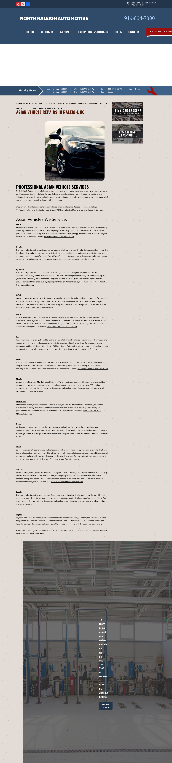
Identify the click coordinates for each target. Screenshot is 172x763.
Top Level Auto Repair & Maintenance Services (65, 103)
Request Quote (106, 706)
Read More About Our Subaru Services (67, 481)
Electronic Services (95, 210)
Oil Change (60, 210)
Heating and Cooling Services (37, 210)
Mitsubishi (21, 401)
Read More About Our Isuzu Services (62, 326)
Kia (17, 337)
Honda (19, 247)
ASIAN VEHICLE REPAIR (98, 103)
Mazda (19, 379)
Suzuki (19, 492)
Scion (18, 447)
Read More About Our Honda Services (78, 259)
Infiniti (19, 295)
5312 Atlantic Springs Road (38, 108)
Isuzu (18, 314)
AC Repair (20, 210)
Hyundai (20, 269)
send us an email (82, 530)
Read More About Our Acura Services (59, 236)
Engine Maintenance (74, 210)
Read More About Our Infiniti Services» (37, 307)
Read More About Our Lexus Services (93, 368)
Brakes (52, 210)
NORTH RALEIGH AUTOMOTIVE (29, 103)
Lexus (18, 359)
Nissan (19, 424)
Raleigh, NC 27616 (55, 108)
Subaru (19, 469)
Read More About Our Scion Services (65, 459)
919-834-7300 (139, 18)
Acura (18, 224)
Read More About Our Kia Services (82, 349)
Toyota (19, 514)
